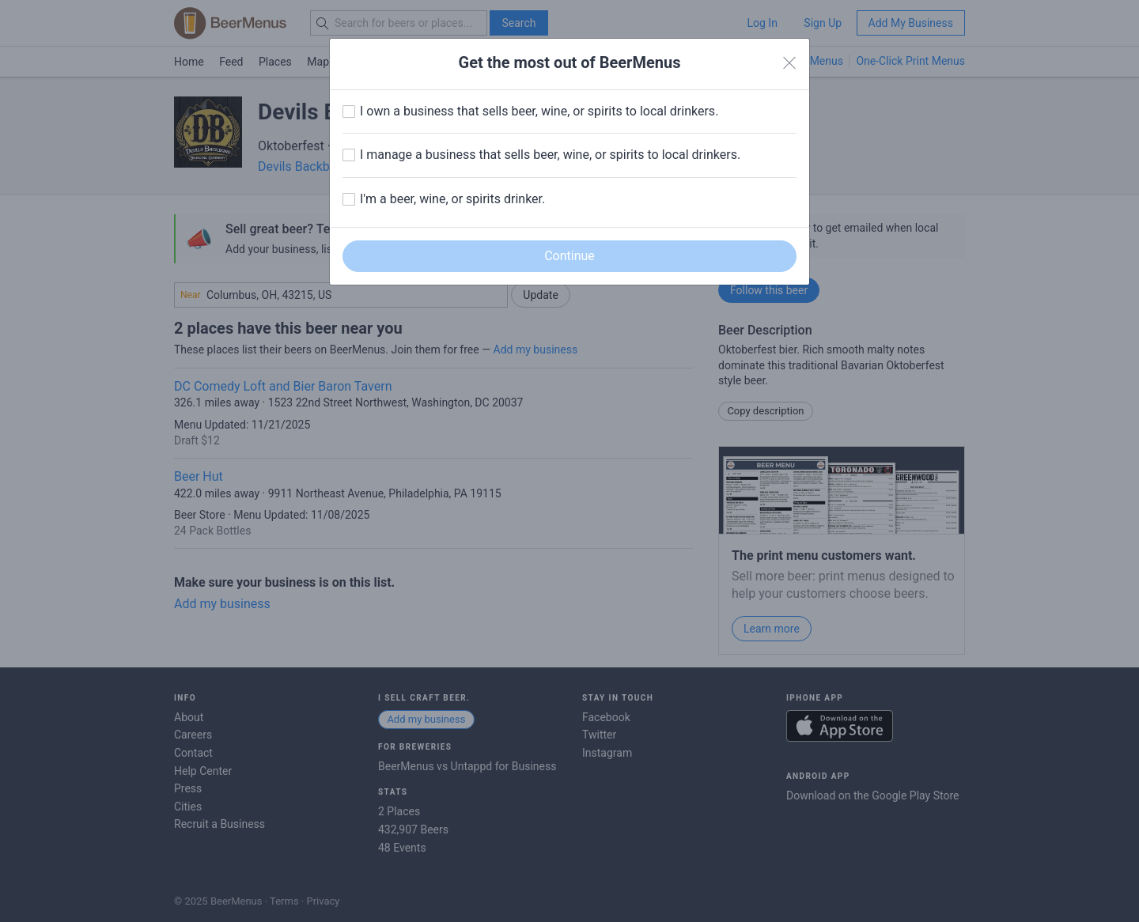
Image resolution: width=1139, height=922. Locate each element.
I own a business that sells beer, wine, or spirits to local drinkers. (539, 111)
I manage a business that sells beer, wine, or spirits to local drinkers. (550, 154)
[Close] (789, 63)
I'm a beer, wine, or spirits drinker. (452, 198)
